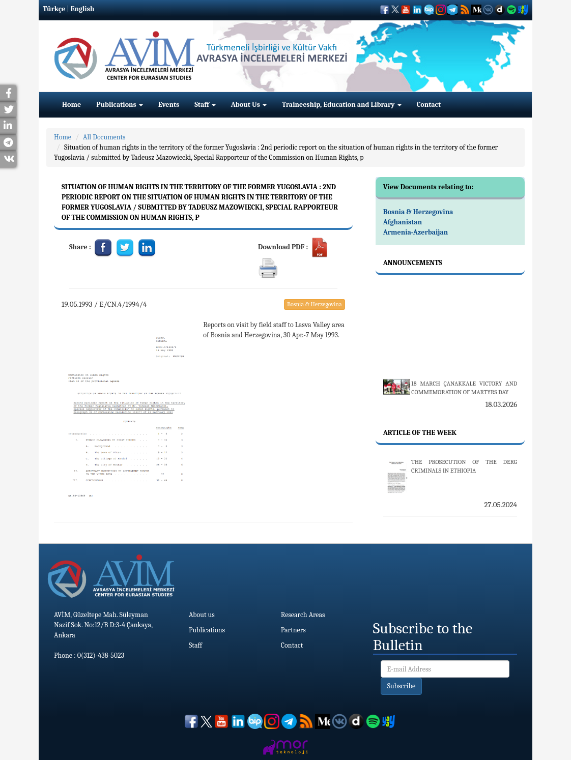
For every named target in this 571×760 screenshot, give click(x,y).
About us (202, 614)
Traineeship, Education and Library (342, 104)
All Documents (104, 137)
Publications (119, 104)
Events (168, 104)
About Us (249, 104)
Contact (429, 104)
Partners (293, 630)
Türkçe (54, 9)
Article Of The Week (419, 432)
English (83, 9)
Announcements (412, 262)
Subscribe (401, 686)
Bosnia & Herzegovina (314, 304)
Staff (205, 104)
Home (71, 104)
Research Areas (303, 614)
